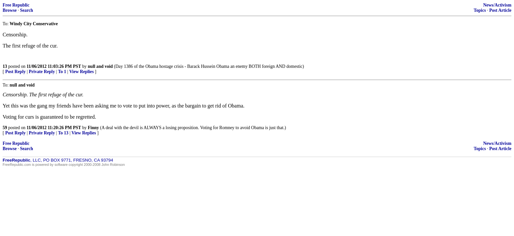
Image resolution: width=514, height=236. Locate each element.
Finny (93, 127)
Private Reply (42, 71)
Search (26, 10)
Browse (10, 10)
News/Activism (497, 5)
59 (5, 127)
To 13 (63, 132)
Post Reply (15, 71)
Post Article (500, 10)
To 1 (62, 71)
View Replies (81, 71)
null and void (100, 66)
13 (5, 66)
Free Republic (16, 5)
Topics (480, 10)
